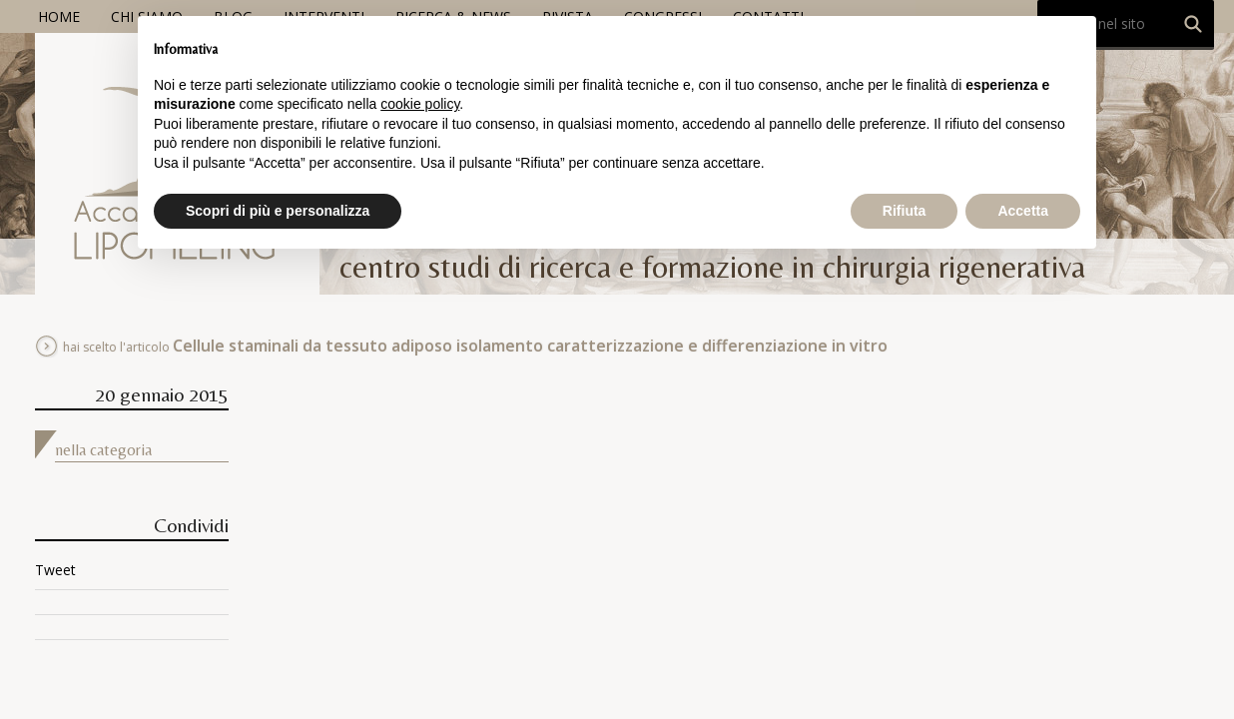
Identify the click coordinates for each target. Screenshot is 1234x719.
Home (59, 16)
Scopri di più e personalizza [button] (277, 211)
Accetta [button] (1022, 211)
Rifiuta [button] (904, 211)
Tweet (55, 569)
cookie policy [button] (419, 104)
